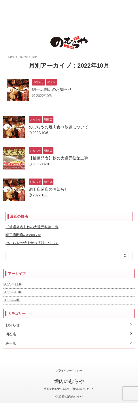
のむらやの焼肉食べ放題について (58, 127)
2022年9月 (11, 300)
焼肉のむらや (69, 381)
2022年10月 (12, 292)
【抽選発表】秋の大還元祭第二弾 (58, 158)
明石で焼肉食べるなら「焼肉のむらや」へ (69, 388)
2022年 (23, 57)
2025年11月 (12, 284)
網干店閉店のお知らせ (52, 89)
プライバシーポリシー (69, 370)
